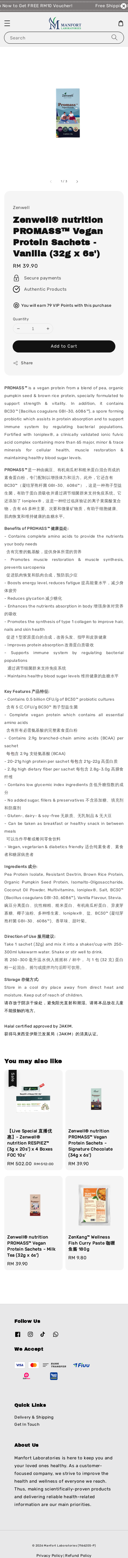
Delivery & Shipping (33, 1417)
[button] (7, 23)
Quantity (21, 319)
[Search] (114, 37)
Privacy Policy (49, 1555)
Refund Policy (78, 1555)
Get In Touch (27, 1424)
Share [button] (23, 363)
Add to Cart (64, 346)
